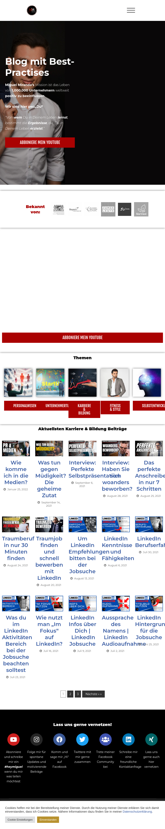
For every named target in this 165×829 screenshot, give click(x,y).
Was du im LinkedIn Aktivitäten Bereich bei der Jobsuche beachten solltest (17, 643)
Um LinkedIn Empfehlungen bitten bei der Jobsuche (89, 555)
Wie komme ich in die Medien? (15, 472)
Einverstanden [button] (48, 819)
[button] (40, 142)
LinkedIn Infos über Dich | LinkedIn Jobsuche (82, 630)
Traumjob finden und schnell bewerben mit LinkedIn (49, 558)
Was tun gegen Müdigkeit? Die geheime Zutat (50, 479)
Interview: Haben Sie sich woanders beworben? (117, 475)
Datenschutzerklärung (137, 811)
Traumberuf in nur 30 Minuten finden (18, 548)
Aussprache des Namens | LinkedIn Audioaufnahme (124, 630)
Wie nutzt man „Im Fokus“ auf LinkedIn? (49, 630)
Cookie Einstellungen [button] (20, 819)
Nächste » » (93, 694)
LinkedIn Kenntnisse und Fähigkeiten (118, 548)
